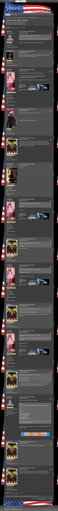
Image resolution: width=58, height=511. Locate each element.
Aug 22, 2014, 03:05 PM (23, 266)
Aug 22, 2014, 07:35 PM (23, 469)
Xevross (10, 138)
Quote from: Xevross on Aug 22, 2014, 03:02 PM (30, 269)
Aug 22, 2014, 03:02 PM (23, 240)
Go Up (7, 493)
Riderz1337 (11, 109)
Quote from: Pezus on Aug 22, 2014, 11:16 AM (30, 203)
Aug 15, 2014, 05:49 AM (23, 110)
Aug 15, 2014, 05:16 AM (23, 52)
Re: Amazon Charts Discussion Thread (27, 31)
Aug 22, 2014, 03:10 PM (23, 332)
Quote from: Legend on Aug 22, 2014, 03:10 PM (30, 374)
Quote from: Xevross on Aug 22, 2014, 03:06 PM (30, 335)
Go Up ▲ (52, 506)
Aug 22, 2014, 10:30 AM (23, 139)
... (21, 27)
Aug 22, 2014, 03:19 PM (23, 443)
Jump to (34, 498)
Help (49, 506)
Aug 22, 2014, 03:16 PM (23, 398)
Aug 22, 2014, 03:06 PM (23, 306)
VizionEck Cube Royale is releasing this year (22, 86)
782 (23, 27)
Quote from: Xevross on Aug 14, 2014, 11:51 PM (30, 35)
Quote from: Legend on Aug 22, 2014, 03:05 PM (30, 309)
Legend (10, 69)
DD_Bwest (10, 51)
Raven (9, 31)
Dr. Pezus (10, 164)
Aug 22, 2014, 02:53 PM (23, 200)
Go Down (8, 27)
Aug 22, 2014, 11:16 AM (23, 165)
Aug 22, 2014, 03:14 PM (23, 372)
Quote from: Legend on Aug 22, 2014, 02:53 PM (30, 243)
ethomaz (10, 396)
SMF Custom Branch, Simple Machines (10, 508)
